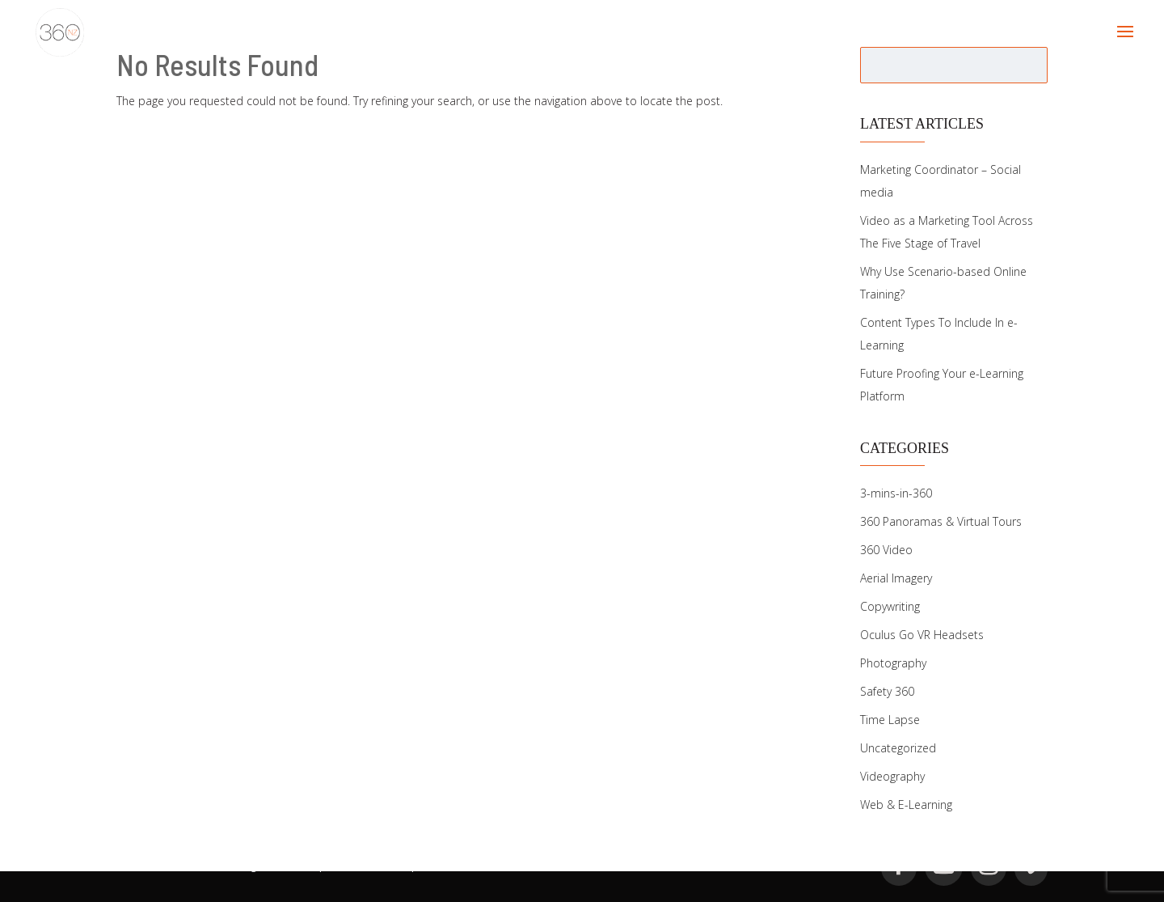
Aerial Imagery (896, 578)
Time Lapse (890, 719)
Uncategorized (898, 748)
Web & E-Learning (906, 804)
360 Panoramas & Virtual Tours (941, 521)
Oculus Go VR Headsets (922, 634)
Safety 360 (887, 691)
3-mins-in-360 (896, 493)
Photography (893, 663)
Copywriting (890, 606)
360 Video (886, 549)
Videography (892, 776)
